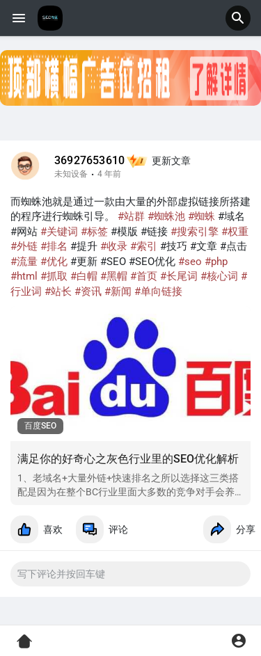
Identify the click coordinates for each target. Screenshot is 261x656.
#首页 (143, 276)
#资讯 (88, 291)
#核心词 (219, 276)
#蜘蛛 (201, 216)
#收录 (113, 246)
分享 (229, 529)
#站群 (131, 216)
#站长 (58, 291)
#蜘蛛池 (166, 216)
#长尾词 (179, 276)
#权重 (234, 231)
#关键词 (59, 231)
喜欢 (36, 529)
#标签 (94, 231)
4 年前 (109, 174)
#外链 (24, 246)
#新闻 (118, 291)
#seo (190, 261)
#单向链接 (158, 291)
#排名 (54, 246)
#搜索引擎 (195, 231)
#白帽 (83, 276)
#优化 (54, 261)
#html (24, 276)
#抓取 (54, 276)
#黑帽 (113, 276)
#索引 (143, 246)
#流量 (24, 261)
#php (216, 261)
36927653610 (89, 160)
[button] (238, 18)
